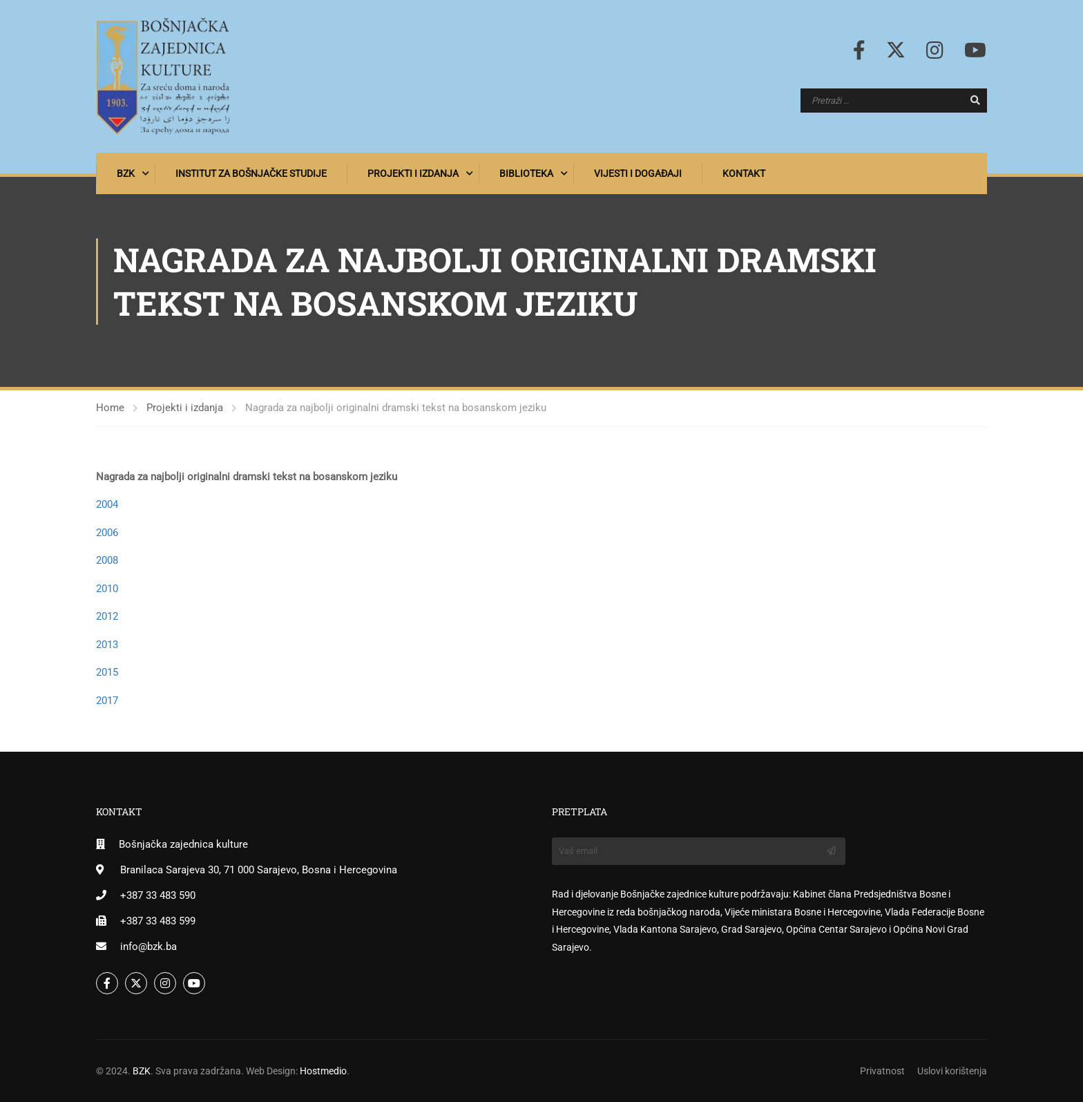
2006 (107, 532)
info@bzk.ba (148, 946)
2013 (107, 644)
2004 (107, 505)
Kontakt (743, 173)
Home (110, 408)
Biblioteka (526, 173)
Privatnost (882, 1070)
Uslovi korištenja (952, 1070)
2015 (107, 673)
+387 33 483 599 (157, 921)
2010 (107, 588)
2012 (107, 617)
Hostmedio (323, 1070)
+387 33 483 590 (157, 895)
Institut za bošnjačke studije (251, 173)
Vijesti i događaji (638, 173)
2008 (107, 561)
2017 (107, 700)
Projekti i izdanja (413, 173)
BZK (126, 173)
